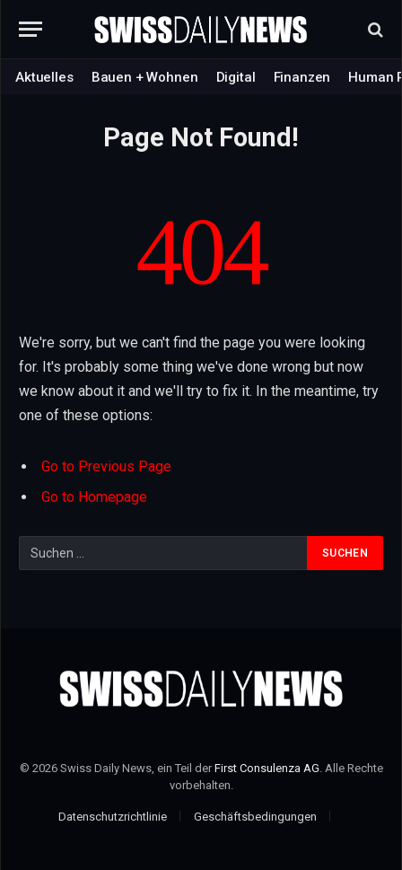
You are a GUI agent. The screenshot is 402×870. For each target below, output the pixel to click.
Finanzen (302, 77)
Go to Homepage (94, 496)
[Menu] (30, 29)
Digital (236, 77)
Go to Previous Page (106, 466)
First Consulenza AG (266, 768)
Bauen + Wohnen (145, 77)
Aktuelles (44, 77)
